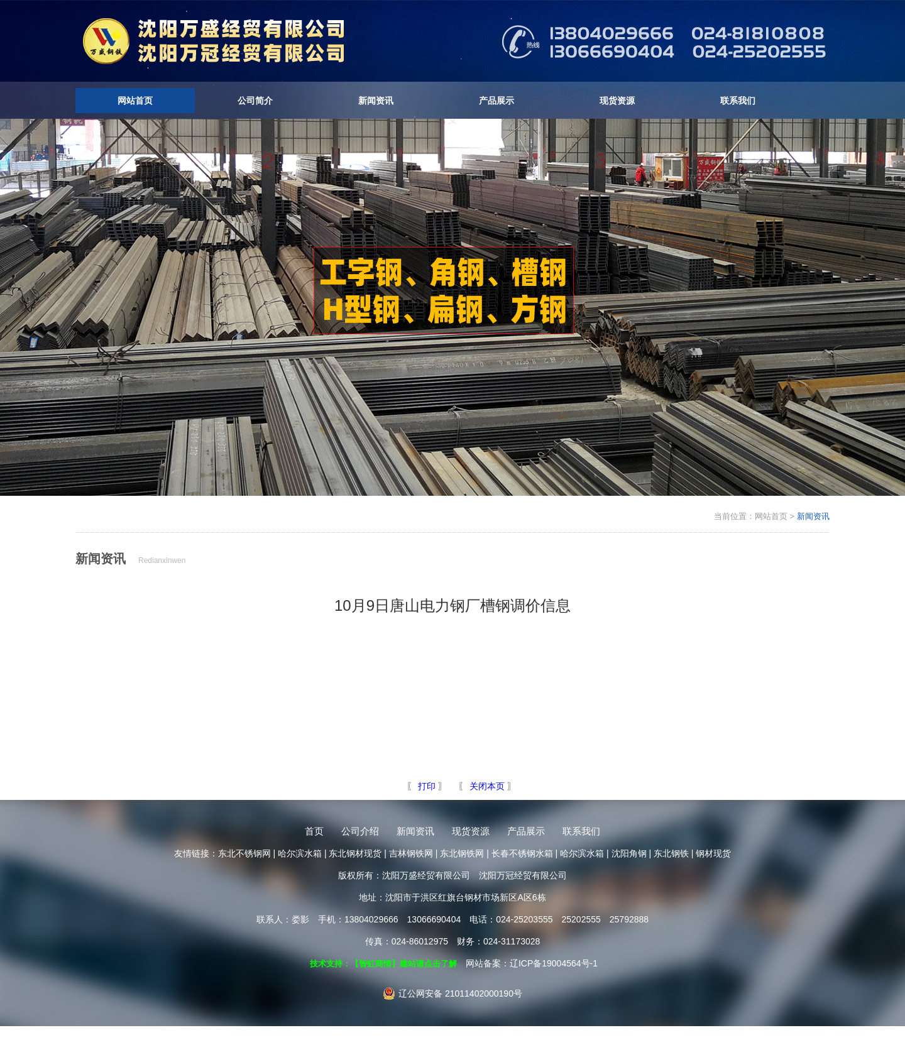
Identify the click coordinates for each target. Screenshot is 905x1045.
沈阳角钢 (629, 853)
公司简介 (255, 101)
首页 (314, 831)
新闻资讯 (375, 101)
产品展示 (496, 101)
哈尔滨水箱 (300, 853)
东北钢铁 (671, 853)
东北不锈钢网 (244, 853)
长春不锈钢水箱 (522, 853)
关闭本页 (487, 786)
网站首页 (135, 101)
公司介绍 (360, 831)
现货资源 (617, 101)
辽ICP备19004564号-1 (554, 963)
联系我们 (737, 101)
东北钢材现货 (355, 853)
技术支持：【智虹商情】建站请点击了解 (383, 963)
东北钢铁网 (462, 853)
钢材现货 (713, 853)
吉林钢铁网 (411, 853)
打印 (425, 786)
